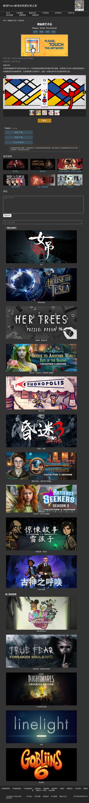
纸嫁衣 (62, 788)
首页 (4, 20)
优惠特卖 (35, 15)
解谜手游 (32, 13)
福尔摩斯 (52, 790)
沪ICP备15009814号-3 (80, 796)
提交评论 (7, 215)
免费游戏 (22, 15)
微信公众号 (63, 796)
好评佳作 (58, 13)
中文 (53, 31)
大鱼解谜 (19, 13)
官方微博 (54, 796)
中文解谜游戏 (28, 788)
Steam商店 (19, 142)
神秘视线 (46, 788)
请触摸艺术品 (12, 20)
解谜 (41, 31)
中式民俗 (45, 13)
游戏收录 (46, 796)
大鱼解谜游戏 (5, 788)
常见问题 (37, 796)
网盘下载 (19, 132)
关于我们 (29, 796)
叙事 (47, 31)
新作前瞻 (9, 15)
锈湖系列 (54, 788)
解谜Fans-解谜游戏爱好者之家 (20, 5)
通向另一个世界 (41, 790)
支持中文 (71, 13)
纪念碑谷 (78, 788)
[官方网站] (29, 58)
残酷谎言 (70, 788)
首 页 (8, 13)
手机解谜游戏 (16, 788)
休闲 (35, 31)
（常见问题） (14, 128)
